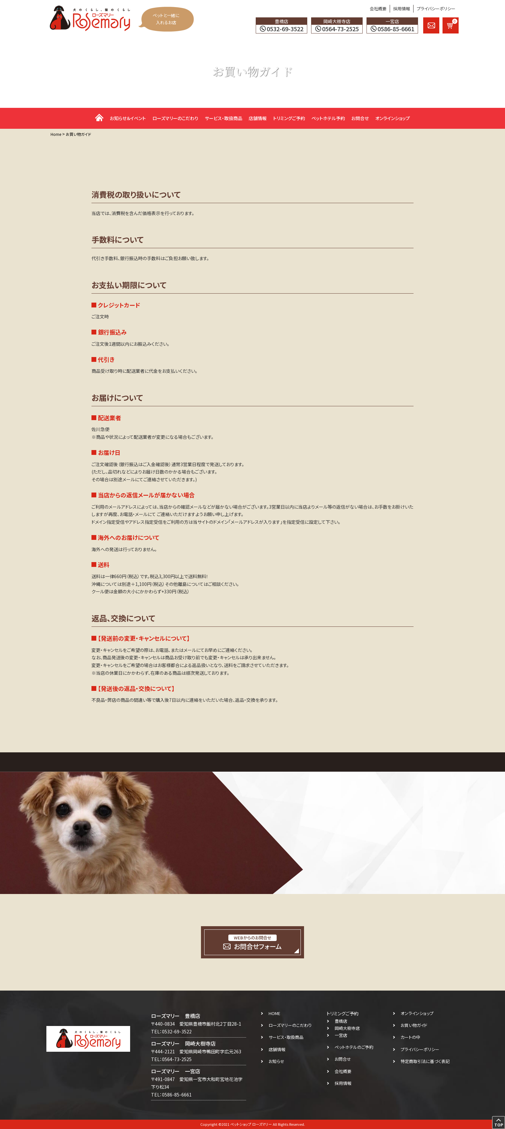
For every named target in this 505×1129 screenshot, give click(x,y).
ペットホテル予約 (328, 118)
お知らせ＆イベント (128, 118)
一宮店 (341, 1035)
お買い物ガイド (414, 1025)
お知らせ (276, 1061)
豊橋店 (341, 1021)
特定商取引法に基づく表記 (425, 1061)
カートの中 (410, 1037)
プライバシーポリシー (436, 8)
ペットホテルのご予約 (354, 1047)
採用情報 (401, 8)
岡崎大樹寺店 (347, 1028)
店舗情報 (258, 118)
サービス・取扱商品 (223, 118)
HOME (274, 1013)
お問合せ (360, 118)
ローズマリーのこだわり (175, 118)
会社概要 (378, 8)
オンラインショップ (392, 118)
